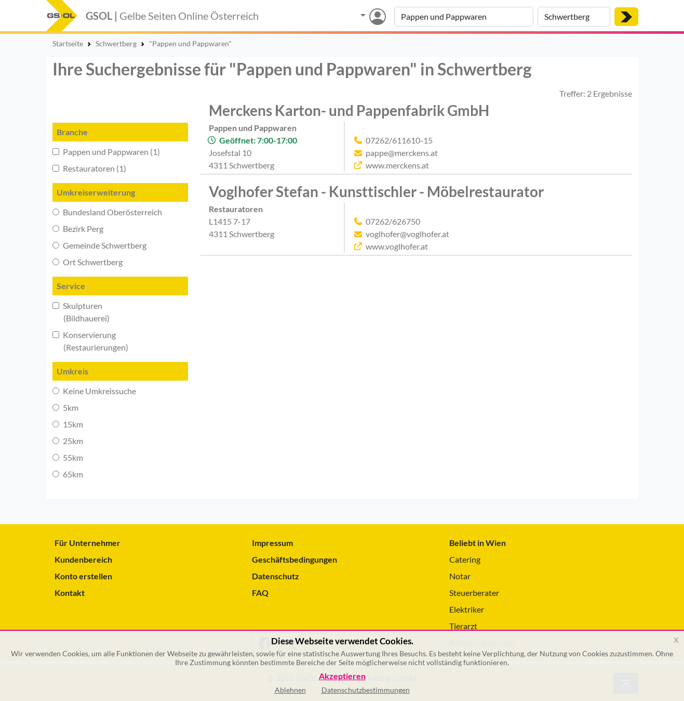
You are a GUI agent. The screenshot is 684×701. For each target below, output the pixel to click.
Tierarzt (463, 626)
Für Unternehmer (87, 543)
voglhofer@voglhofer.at (407, 234)
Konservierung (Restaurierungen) (90, 341)
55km (67, 457)
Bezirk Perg (77, 228)
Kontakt (70, 593)
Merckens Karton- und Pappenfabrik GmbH (349, 110)
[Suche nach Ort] (574, 17)
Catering (464, 559)
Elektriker (466, 609)
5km (65, 407)
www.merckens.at (397, 165)
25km (67, 441)
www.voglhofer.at (397, 246)
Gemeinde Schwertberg (99, 245)
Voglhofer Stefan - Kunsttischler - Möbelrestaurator (376, 191)
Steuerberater (474, 593)
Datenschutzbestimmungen (365, 689)
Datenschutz (275, 576)
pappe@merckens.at (402, 153)
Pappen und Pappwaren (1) (106, 152)
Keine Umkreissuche (94, 391)
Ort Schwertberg (87, 262)
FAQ (260, 593)
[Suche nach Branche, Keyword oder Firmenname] (463, 17)
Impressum (272, 543)
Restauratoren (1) (89, 168)
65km (67, 474)
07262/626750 (393, 221)
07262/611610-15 (399, 140)
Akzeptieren (342, 676)
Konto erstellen (83, 576)
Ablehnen (290, 689)
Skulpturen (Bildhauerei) (81, 312)
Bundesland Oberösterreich (107, 212)
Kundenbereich (83, 559)
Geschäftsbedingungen (294, 559)
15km (67, 424)
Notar (460, 576)
